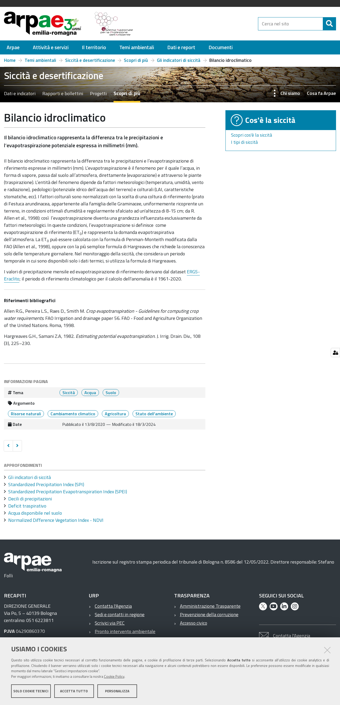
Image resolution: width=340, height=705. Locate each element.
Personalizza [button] (117, 691)
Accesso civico (193, 622)
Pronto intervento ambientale (125, 631)
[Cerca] (329, 23)
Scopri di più (136, 60)
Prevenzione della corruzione (209, 614)
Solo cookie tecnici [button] (30, 691)
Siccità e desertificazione (90, 60)
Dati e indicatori (19, 93)
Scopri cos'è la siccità (251, 135)
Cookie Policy (114, 676)
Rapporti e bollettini (62, 93)
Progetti (98, 93)
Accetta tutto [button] (74, 691)
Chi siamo (290, 93)
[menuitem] (13, 47)
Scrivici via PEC (110, 622)
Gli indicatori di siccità (178, 60)
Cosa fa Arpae (321, 93)
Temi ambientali (40, 60)
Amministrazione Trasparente (210, 606)
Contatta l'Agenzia (113, 606)
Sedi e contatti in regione (119, 614)
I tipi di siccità (244, 142)
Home (10, 60)
